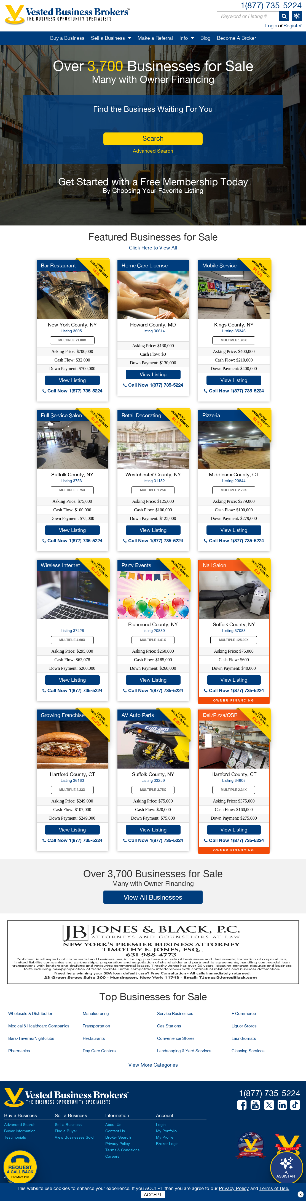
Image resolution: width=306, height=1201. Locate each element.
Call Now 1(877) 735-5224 (72, 391)
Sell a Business (108, 38)
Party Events (136, 565)
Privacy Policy (117, 1143)
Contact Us (115, 1131)
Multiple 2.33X (72, 790)
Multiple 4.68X (72, 640)
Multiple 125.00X (233, 640)
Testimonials (15, 1137)
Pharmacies (19, 1050)
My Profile (164, 1137)
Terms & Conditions (122, 1150)
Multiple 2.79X (234, 490)
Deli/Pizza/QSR (220, 715)
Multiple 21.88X (72, 340)
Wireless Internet (60, 565)
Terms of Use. (274, 1188)
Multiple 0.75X (72, 490)
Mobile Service (219, 265)
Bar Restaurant (58, 265)
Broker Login (167, 1143)
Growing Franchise (63, 715)
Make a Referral (155, 38)
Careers (112, 1156)
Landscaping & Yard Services (184, 1050)
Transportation (96, 1026)
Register (292, 25)
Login (271, 25)
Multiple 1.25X (153, 490)
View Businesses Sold (74, 1137)
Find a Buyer (66, 1131)
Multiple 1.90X (234, 340)
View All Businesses (153, 897)
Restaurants (94, 1038)
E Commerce (244, 1013)
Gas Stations (169, 1026)
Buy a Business (67, 38)
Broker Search (118, 1137)
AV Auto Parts (138, 715)
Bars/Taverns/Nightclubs (31, 1038)
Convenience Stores (176, 1038)
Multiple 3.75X (153, 790)
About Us (113, 1124)
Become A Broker (236, 38)
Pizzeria (211, 415)
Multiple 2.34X (234, 790)
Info (183, 38)
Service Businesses (175, 1013)
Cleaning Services (248, 1050)
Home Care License (145, 265)
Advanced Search (153, 151)
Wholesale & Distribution (30, 1013)
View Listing (72, 380)
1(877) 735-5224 (271, 5)
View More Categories (153, 1065)
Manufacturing (96, 1013)
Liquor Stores (244, 1026)
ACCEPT (153, 1194)
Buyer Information (20, 1131)
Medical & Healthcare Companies (38, 1026)
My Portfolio (166, 1131)
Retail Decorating (141, 415)
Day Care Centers (99, 1050)
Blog (205, 38)
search (153, 138)
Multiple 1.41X (153, 640)
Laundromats (244, 1038)
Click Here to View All (153, 248)
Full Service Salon (61, 415)
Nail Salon (214, 565)
